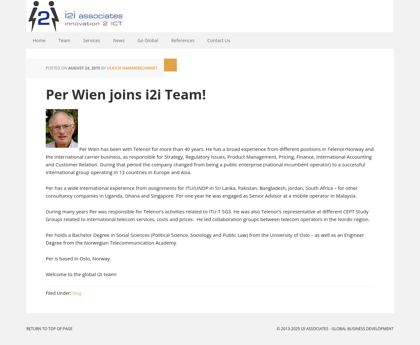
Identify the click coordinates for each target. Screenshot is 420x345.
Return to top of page (49, 328)
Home (39, 40)
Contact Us (218, 40)
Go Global (148, 40)
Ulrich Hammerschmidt (132, 68)
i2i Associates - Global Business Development (210, 16)
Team (64, 40)
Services (91, 40)
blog (76, 293)
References (182, 40)
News (119, 40)
